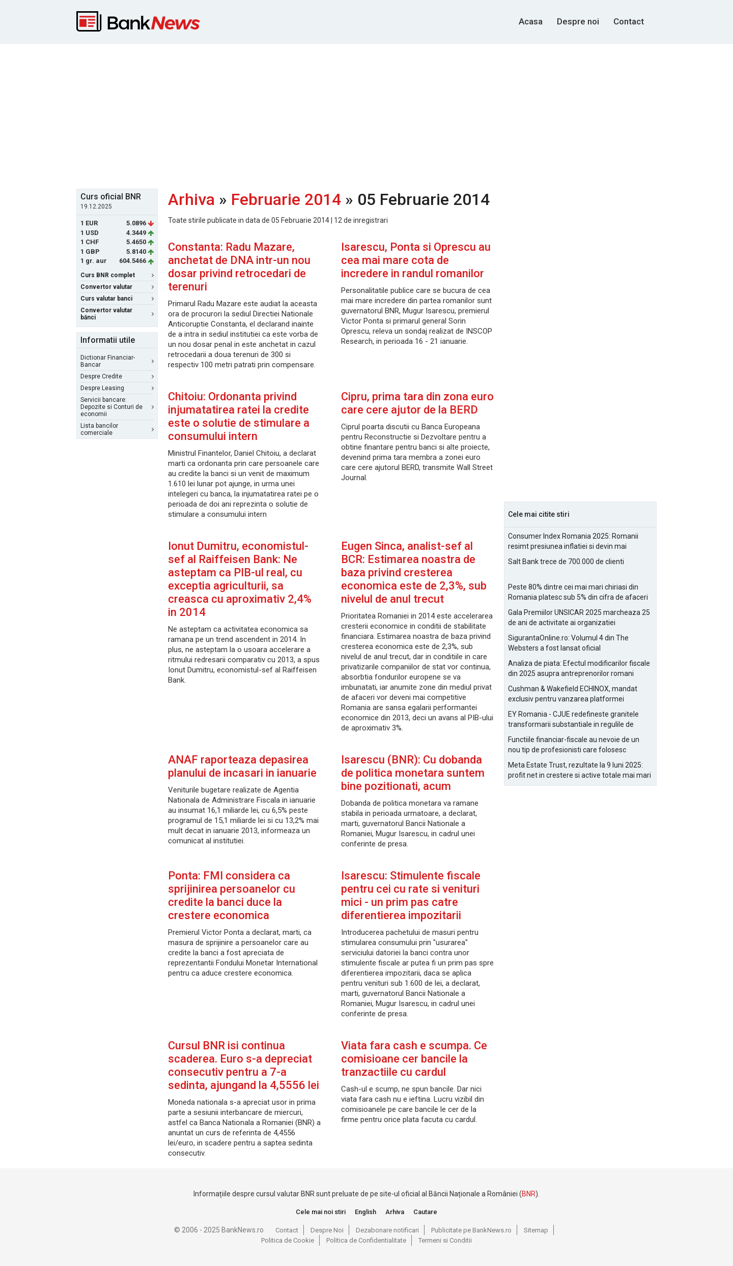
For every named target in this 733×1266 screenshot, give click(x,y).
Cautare (425, 1212)
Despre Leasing (117, 388)
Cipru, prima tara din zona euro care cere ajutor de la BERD (417, 403)
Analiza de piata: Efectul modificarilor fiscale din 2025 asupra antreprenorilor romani (579, 668)
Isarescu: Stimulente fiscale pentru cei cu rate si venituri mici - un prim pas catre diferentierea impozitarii (411, 895)
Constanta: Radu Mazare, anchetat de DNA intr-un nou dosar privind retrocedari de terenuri (239, 267)
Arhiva (191, 199)
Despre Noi (327, 1230)
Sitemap (536, 1230)
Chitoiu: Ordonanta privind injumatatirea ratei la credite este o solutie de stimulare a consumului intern (238, 416)
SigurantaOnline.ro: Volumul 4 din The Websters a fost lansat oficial (568, 643)
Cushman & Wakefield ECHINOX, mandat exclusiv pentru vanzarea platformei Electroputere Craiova (572, 694)
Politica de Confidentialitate (366, 1240)
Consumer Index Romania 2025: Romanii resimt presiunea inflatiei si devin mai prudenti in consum (573, 541)
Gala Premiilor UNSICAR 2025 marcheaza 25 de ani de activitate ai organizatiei (579, 617)
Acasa (531, 21)
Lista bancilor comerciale (117, 429)
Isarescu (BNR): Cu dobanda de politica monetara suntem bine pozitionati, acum (413, 772)
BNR (528, 1194)
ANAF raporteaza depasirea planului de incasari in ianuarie (242, 766)
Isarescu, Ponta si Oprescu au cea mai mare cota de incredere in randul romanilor (416, 260)
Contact (628, 21)
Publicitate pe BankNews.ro (471, 1230)
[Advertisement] (366, 115)
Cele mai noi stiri (321, 1212)
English (365, 1212)
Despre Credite (117, 376)
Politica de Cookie (287, 1240)
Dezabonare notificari (387, 1230)
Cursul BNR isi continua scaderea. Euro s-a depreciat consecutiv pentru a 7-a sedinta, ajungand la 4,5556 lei (243, 1065)
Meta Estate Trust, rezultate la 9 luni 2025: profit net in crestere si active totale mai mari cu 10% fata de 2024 (579, 770)
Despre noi (578, 21)
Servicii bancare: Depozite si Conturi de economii (117, 407)
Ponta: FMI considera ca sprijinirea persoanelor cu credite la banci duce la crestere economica (231, 895)
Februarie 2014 (286, 199)
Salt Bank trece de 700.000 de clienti (566, 561)
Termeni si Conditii (445, 1240)
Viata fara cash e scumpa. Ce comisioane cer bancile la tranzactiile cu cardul (414, 1058)
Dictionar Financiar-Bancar (117, 361)
